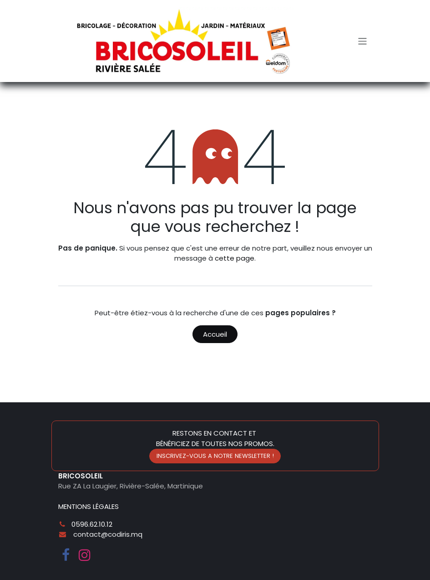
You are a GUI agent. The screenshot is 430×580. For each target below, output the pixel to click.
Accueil (215, 334)
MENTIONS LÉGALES (88, 506)
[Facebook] (66, 555)
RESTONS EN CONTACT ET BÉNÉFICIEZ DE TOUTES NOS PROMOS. (215, 438)
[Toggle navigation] (362, 41)
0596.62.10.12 (91, 524)
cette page (234, 258)
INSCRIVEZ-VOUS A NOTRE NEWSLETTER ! (215, 456)
